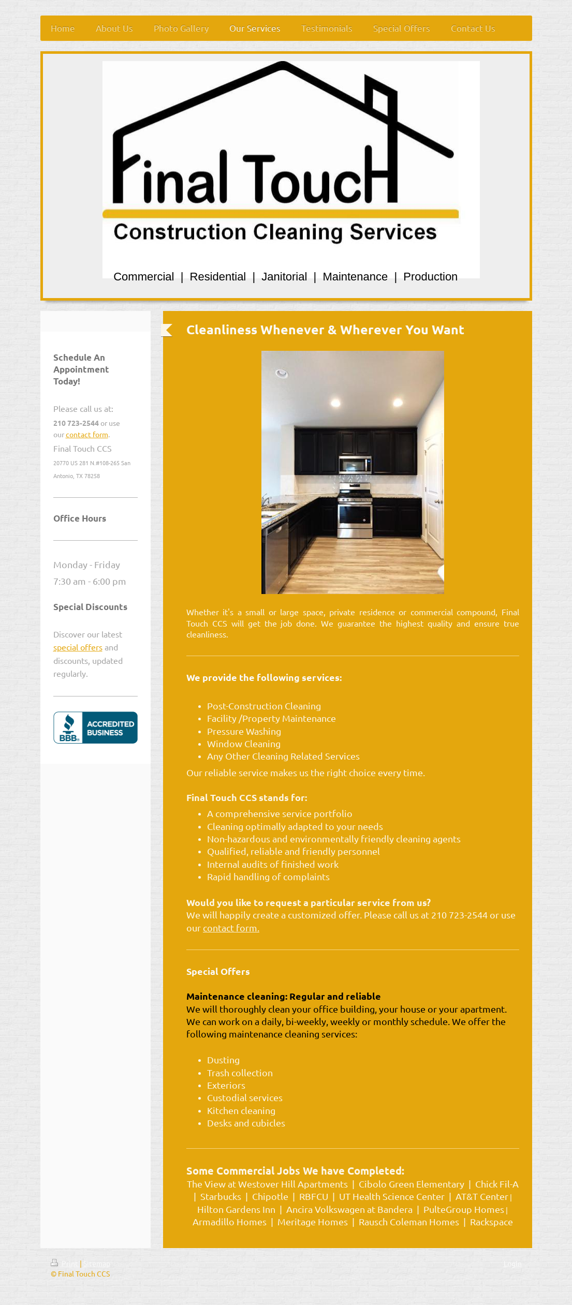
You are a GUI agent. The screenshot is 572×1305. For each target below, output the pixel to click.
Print (65, 1263)
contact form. (231, 927)
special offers (77, 647)
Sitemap (96, 1263)
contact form (87, 434)
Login (513, 1263)
